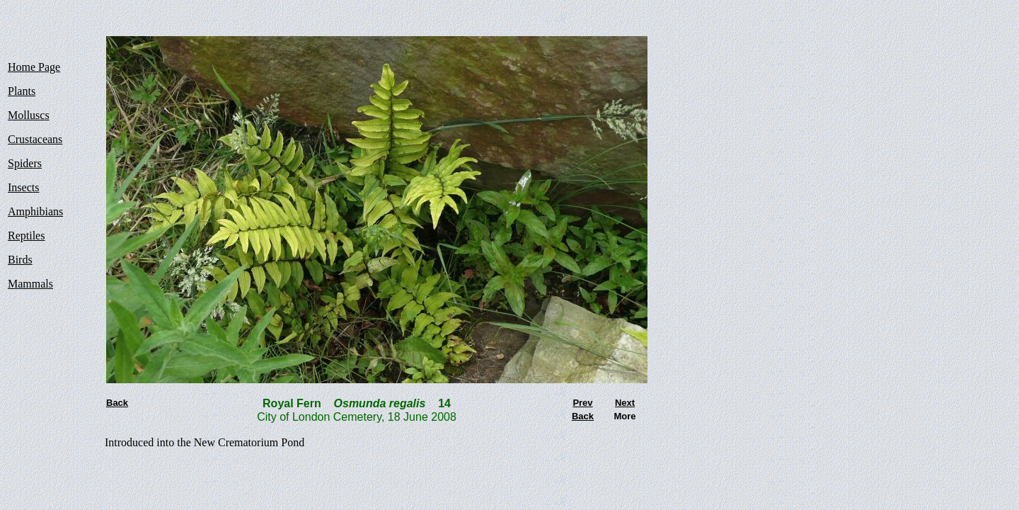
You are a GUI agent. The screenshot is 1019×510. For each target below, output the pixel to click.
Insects (23, 187)
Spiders (25, 163)
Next (625, 402)
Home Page (34, 67)
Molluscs (29, 115)
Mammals (30, 284)
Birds (20, 260)
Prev (582, 402)
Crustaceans (35, 139)
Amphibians (35, 211)
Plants (21, 91)
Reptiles (26, 236)
